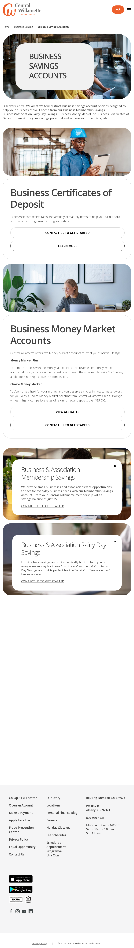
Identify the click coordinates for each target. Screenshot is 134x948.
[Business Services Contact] (67, 688)
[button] (129, 9)
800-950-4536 (95, 818)
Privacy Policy (39, 943)
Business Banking (23, 26)
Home (6, 26)
